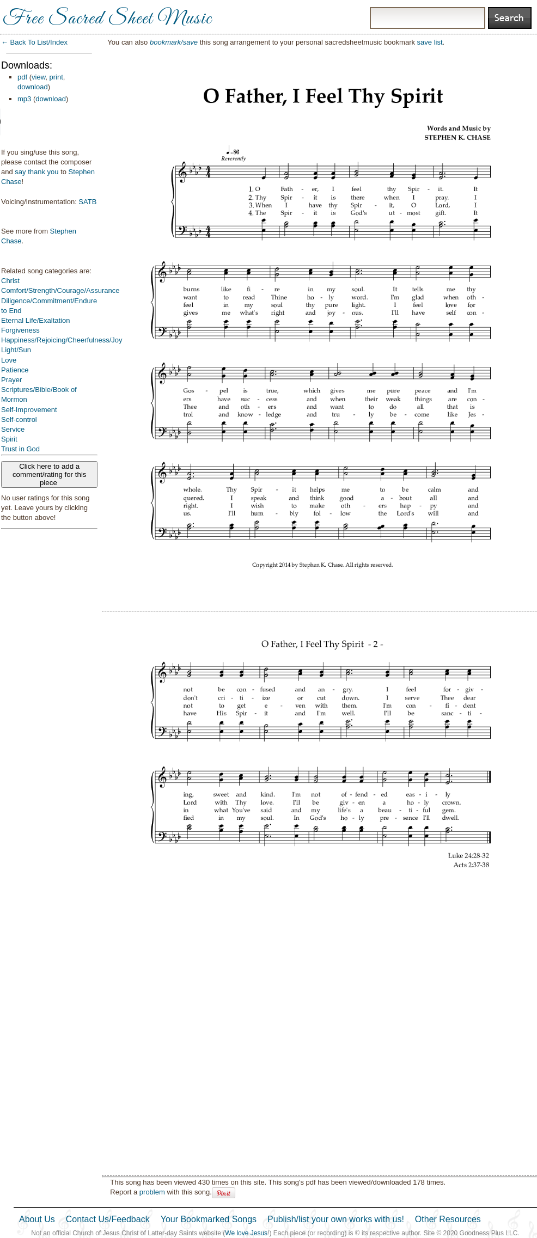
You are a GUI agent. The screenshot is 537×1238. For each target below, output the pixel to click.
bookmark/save (174, 42)
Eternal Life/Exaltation (35, 320)
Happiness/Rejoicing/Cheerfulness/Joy (62, 340)
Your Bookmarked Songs (209, 1219)
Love (8, 360)
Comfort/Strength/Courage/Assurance (60, 290)
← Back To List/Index (34, 42)
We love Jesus (246, 1233)
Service (13, 429)
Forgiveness (20, 330)
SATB (87, 202)
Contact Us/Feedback (108, 1219)
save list (430, 42)
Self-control (19, 419)
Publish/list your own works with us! (335, 1219)
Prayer (11, 380)
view (38, 77)
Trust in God (20, 449)
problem (152, 1192)
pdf (22, 77)
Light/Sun (16, 350)
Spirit (9, 439)
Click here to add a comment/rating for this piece (50, 474)
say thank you (36, 172)
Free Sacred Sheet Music (107, 19)
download (32, 87)
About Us (37, 1219)
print (56, 77)
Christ (10, 281)
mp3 (24, 99)
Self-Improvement (29, 410)
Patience (15, 370)
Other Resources (448, 1219)
